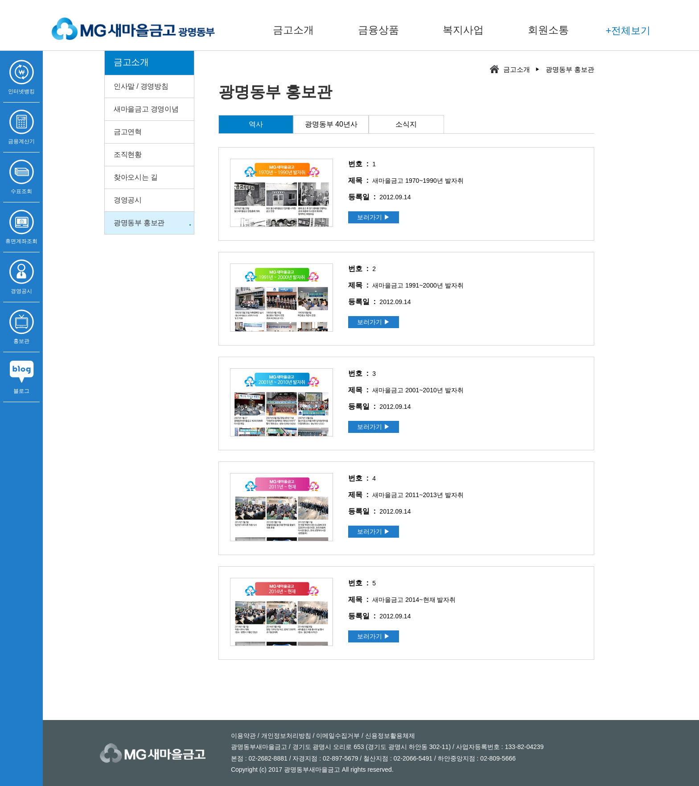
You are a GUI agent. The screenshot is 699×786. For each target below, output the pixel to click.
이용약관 (243, 735)
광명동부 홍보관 (139, 222)
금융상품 (378, 30)
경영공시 (128, 200)
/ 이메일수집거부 (335, 735)
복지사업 (463, 30)
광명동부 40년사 (331, 124)
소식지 (406, 124)
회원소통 (548, 30)
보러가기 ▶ (373, 217)
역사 (256, 124)
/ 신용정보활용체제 (387, 735)
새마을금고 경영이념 (146, 109)
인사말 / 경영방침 (141, 86)
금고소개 (293, 30)
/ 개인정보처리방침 (283, 735)
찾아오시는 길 (135, 177)
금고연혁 (128, 132)
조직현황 (128, 154)
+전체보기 (628, 30)
